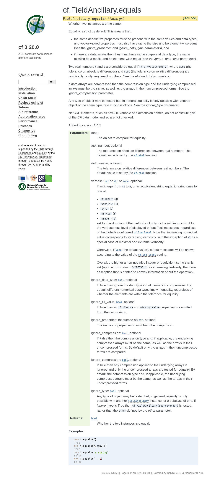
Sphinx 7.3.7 (174, 472)
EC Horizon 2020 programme (35, 156)
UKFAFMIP (34, 164)
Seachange (25, 152)
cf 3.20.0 (28, 47)
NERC (48, 160)
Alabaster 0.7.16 (194, 472)
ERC (41, 149)
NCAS (22, 168)
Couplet (41, 152)
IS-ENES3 (34, 160)
